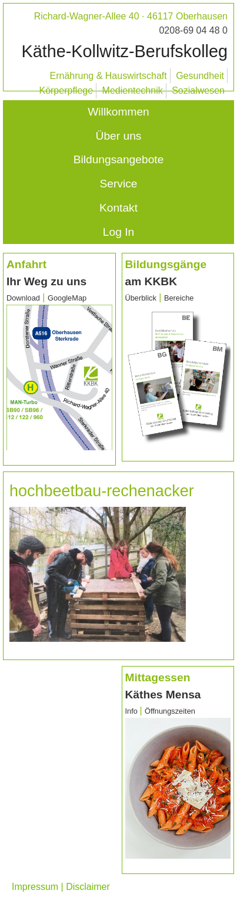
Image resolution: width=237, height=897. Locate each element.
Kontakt (118, 208)
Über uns (119, 136)
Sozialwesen (198, 90)
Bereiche (179, 297)
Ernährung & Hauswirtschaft (108, 76)
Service (119, 183)
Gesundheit (200, 76)
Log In (118, 232)
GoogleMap (67, 297)
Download (23, 297)
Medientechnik (132, 90)
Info (132, 711)
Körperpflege (66, 90)
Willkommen (118, 111)
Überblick (140, 297)
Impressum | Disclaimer (61, 887)
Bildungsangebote (119, 159)
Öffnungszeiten (170, 711)
